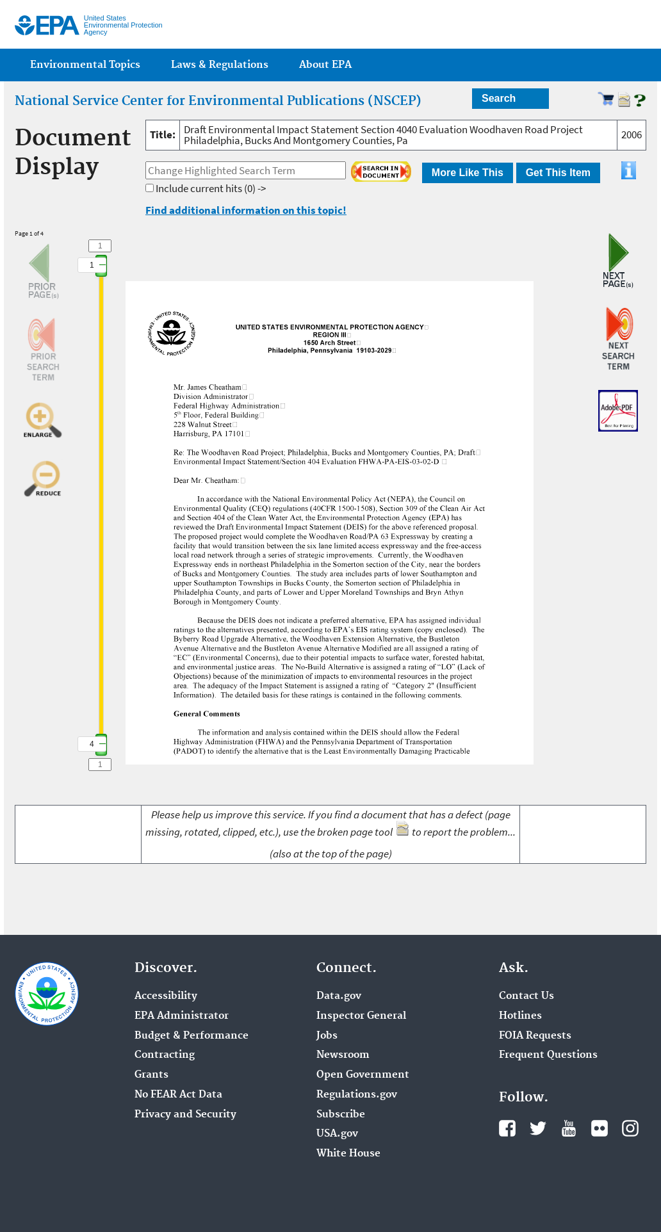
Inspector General (361, 1016)
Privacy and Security (185, 1115)
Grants (151, 1075)
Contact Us (526, 996)
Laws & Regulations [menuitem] (219, 65)
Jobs (327, 1036)
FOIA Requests (535, 1036)
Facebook (507, 1128)
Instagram (630, 1128)
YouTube (568, 1128)
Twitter (538, 1128)
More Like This (467, 172)
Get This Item (558, 172)
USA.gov (337, 1134)
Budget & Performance (192, 1036)
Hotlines (520, 1016)
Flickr (599, 1128)
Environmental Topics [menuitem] (85, 65)
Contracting (165, 1055)
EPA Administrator (182, 1016)
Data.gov (338, 996)
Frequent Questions (548, 1055)
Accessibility (166, 996)
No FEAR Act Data (178, 1095)
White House (348, 1154)
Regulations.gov (356, 1095)
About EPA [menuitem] (325, 65)
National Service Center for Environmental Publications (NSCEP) (218, 101)
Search (499, 98)
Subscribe (340, 1115)
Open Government (362, 1075)
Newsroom (343, 1055)
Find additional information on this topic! (246, 210)
